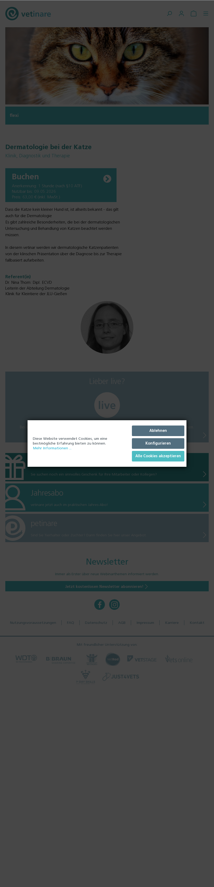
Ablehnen (158, 430)
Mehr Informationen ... (52, 448)
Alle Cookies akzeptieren (158, 456)
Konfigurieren (158, 443)
